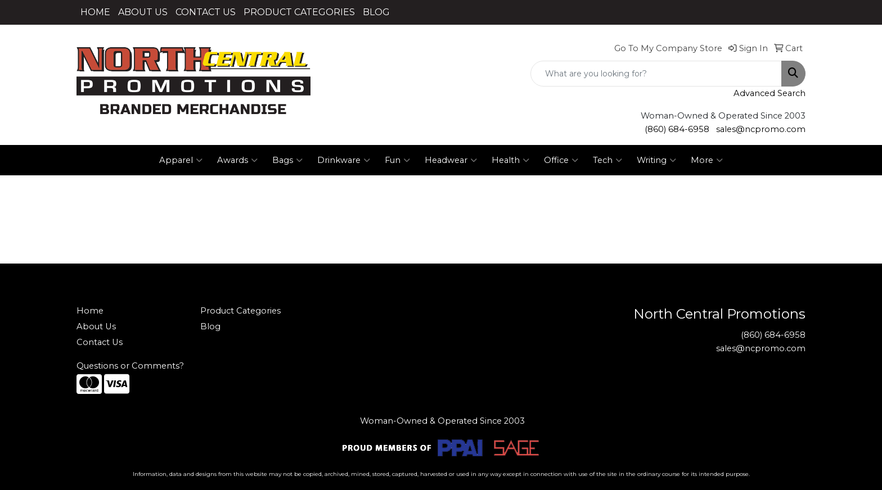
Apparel (180, 160)
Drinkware (343, 160)
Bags (287, 160)
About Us (96, 326)
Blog (210, 326)
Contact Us (99, 342)
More (707, 160)
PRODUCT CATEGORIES (299, 12)
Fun (397, 160)
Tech (607, 160)
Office (561, 160)
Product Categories (240, 311)
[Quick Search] (656, 74)
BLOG (376, 12)
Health (510, 160)
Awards (237, 160)
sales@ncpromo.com (761, 129)
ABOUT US (143, 12)
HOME (95, 12)
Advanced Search (770, 93)
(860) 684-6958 (677, 129)
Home (90, 311)
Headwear (451, 160)
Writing (656, 160)
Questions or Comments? (130, 366)
